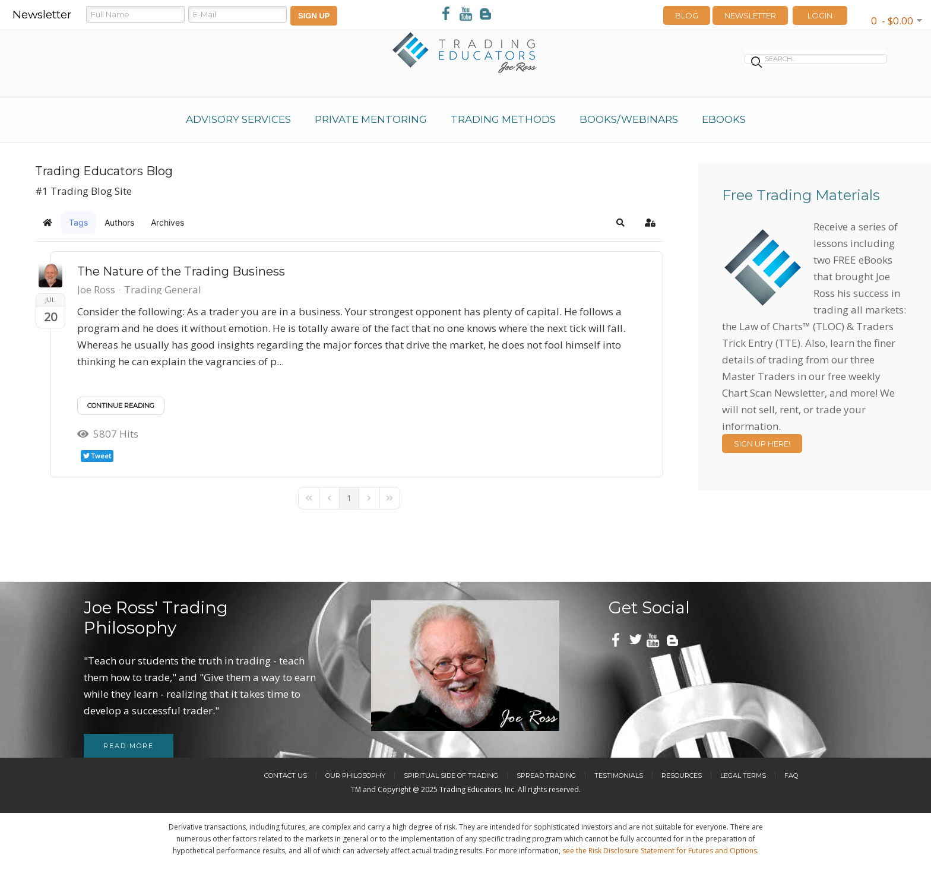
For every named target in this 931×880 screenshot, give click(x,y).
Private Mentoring (371, 119)
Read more (128, 746)
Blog (686, 15)
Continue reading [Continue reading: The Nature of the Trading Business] (120, 405)
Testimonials (618, 775)
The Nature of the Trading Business (181, 271)
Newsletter (750, 15)
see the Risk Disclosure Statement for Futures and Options (659, 851)
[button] (620, 222)
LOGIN (820, 15)
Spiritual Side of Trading (451, 775)
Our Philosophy (355, 775)
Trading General (162, 290)
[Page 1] (349, 498)
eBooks (724, 119)
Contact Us (285, 775)
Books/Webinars (629, 119)
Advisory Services (238, 119)
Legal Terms (743, 775)
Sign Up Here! (762, 443)
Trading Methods (503, 119)
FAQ (791, 775)
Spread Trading (546, 775)
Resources (681, 775)
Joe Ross (96, 289)
